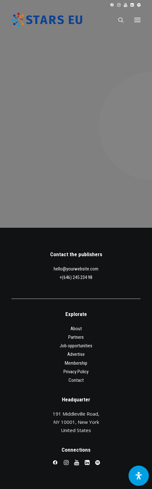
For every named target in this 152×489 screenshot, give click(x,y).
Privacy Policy (76, 371)
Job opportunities (76, 346)
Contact (76, 380)
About (76, 328)
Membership (76, 363)
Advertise (76, 354)
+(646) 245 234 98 (76, 277)
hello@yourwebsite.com (76, 269)
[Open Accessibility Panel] (139, 476)
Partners (76, 337)
